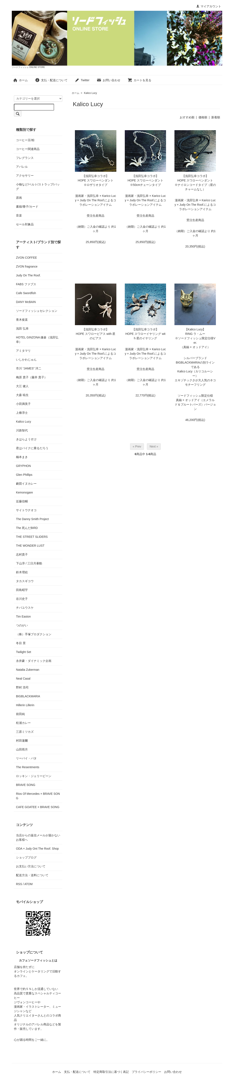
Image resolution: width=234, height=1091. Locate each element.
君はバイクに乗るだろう (32, 448)
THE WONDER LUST (30, 545)
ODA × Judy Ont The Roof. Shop (37, 848)
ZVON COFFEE (26, 257)
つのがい (22, 625)
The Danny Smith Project (32, 519)
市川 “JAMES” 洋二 (28, 368)
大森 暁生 (22, 395)
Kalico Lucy (90, 93)
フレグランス (25, 158)
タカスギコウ (25, 581)
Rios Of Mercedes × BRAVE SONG (38, 796)
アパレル (22, 166)
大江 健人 (22, 386)
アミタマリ (23, 350)
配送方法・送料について (32, 875)
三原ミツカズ (25, 731)
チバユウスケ (25, 607)
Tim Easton (23, 616)
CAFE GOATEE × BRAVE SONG (37, 807)
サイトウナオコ (26, 510)
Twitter (82, 80)
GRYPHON (23, 466)
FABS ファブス (26, 284)
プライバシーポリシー (146, 1071)
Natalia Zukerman (27, 669)
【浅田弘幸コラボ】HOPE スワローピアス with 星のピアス (95, 334)
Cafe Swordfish (26, 293)
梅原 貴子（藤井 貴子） (31, 377)
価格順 (202, 117)
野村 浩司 (22, 687)
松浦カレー (23, 723)
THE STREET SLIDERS (32, 536)
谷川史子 (22, 598)
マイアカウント (208, 6)
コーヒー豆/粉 (25, 140)
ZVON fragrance (26, 266)
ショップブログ (26, 857)
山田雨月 (22, 749)
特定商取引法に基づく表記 (111, 1071)
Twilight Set (23, 652)
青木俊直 (22, 319)
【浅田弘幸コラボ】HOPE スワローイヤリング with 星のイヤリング (145, 334)
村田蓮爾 (22, 740)
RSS (19, 884)
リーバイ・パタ (26, 758)
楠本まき (22, 457)
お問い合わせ (108, 80)
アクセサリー (25, 175)
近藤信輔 (22, 501)
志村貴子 (22, 554)
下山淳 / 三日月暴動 (29, 563)
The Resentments (27, 767)
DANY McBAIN (26, 302)
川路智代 (22, 430)
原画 (19, 197)
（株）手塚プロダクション (33, 634)
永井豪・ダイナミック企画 (33, 660)
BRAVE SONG (25, 785)
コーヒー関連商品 (28, 149)
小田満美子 (23, 404)
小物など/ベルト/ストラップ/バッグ (38, 187)
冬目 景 (21, 643)
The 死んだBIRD (27, 528)
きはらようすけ (26, 439)
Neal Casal (23, 678)
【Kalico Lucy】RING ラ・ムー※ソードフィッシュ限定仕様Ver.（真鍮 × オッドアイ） (195, 338)
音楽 (19, 215)
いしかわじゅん (26, 359)
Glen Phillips (24, 474)
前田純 (20, 714)
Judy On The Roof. (28, 275)
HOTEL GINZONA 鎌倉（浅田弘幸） (37, 339)
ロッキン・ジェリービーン (33, 776)
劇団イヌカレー (26, 483)
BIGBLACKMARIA (28, 696)
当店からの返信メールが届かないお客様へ (38, 837)
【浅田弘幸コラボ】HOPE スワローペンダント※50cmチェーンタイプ (145, 180)
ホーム (20, 80)
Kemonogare (24, 492)
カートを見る (139, 80)
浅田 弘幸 (22, 328)
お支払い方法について (30, 866)
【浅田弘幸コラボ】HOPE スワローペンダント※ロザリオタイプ (96, 180)
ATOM (28, 884)
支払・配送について (51, 80)
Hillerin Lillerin (25, 705)
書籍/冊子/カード (27, 206)
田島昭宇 (22, 590)
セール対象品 (25, 224)
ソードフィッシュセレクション (36, 310)
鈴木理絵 (22, 572)
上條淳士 (22, 412)
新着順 (215, 117)
